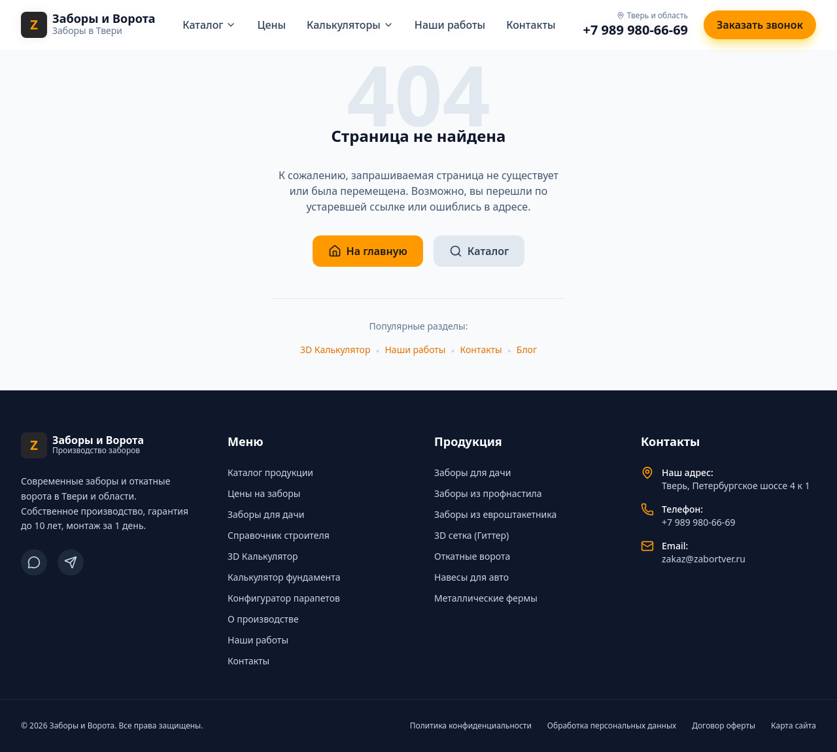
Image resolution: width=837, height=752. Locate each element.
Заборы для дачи (266, 514)
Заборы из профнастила (488, 493)
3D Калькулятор (335, 349)
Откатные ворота (472, 556)
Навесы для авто (471, 577)
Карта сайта (793, 726)
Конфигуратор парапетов (284, 598)
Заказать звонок (760, 25)
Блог (527, 349)
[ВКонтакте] (34, 562)
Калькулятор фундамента (284, 577)
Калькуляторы (350, 25)
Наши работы (450, 25)
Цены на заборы (264, 493)
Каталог (209, 25)
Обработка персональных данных (611, 726)
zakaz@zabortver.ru (703, 559)
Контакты (531, 25)
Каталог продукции (270, 472)
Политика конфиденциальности (471, 726)
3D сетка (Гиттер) (471, 535)
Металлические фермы (486, 598)
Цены (271, 25)
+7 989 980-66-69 (635, 30)
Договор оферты (723, 726)
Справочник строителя (279, 535)
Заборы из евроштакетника (495, 514)
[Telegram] (71, 562)
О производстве (263, 619)
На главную (367, 251)
